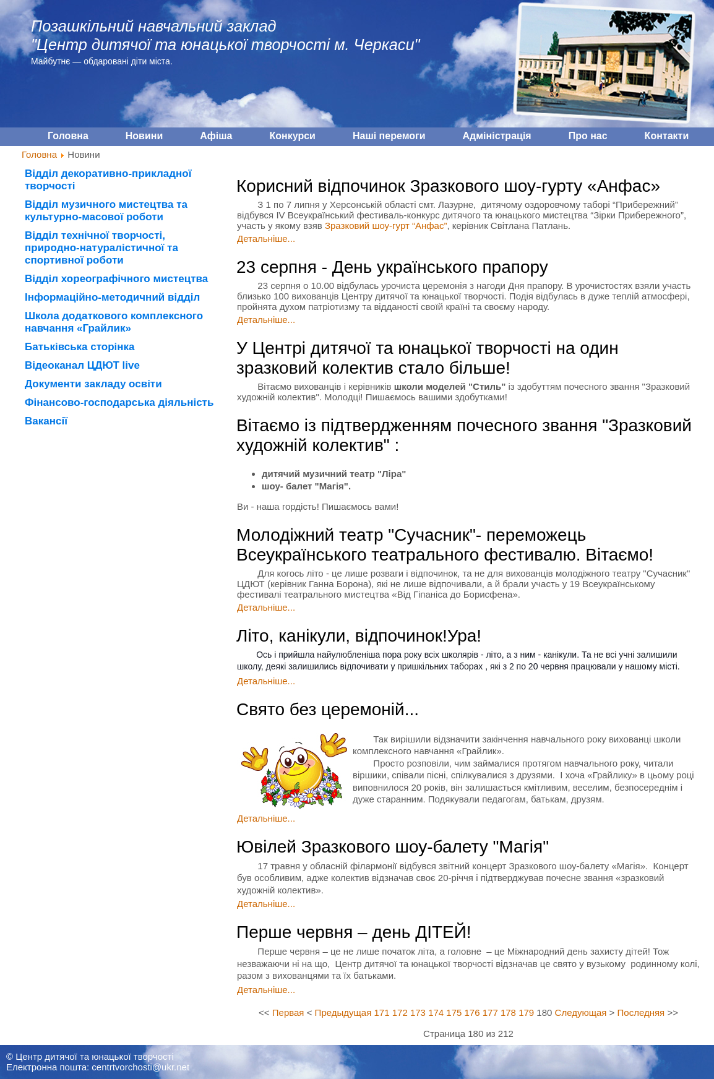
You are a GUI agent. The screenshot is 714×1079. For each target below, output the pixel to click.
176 (472, 1012)
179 (526, 1012)
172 (400, 1012)
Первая (288, 1012)
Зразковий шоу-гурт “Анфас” (386, 225)
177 (490, 1012)
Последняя (641, 1012)
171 (382, 1012)
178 (508, 1012)
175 (454, 1012)
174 (436, 1012)
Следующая (581, 1012)
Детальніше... (266, 238)
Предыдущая (343, 1012)
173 (418, 1012)
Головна (39, 154)
